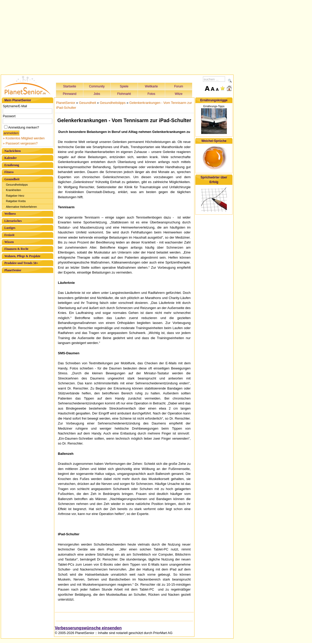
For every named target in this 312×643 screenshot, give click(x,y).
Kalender (10, 158)
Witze (179, 94)
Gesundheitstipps (17, 184)
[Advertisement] (117, 37)
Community (97, 86)
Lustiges (9, 228)
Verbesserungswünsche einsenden (88, 628)
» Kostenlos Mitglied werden (24, 138)
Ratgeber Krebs (16, 201)
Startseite (69, 86)
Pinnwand (69, 94)
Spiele (124, 86)
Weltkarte (151, 86)
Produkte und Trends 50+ (21, 263)
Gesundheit (12, 179)
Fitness (9, 172)
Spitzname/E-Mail (15, 106)
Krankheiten (13, 190)
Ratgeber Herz (15, 195)
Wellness (10, 213)
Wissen (9, 242)
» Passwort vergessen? (20, 143)
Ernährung (11, 165)
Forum (178, 86)
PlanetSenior (12, 270)
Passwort (9, 116)
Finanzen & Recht (16, 249)
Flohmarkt (124, 94)
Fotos (151, 94)
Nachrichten (12, 151)
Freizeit (9, 235)
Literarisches (13, 221)
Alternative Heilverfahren (21, 206)
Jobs (97, 94)
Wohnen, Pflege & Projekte (22, 256)
